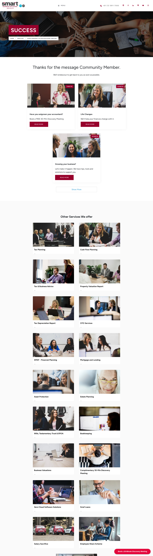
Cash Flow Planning (66, 200)
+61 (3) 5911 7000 (106, 5)
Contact (57, 486)
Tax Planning (19, 200)
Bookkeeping (108, 310)
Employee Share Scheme (113, 383)
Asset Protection (109, 273)
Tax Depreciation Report (68, 236)
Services (20, 38)
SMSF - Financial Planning (25, 273)
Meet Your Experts (62, 462)
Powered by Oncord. (55, 549)
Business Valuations (22, 347)
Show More (76, 139)
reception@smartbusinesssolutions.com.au (29, 464)
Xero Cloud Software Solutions (115, 347)
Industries (58, 470)
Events (57, 482)
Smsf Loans (19, 383)
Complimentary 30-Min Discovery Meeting (42, 38)
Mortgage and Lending (68, 273)
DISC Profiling (64, 420)
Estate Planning (20, 310)
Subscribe (129, 490)
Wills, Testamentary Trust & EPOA (72, 310)
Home (12, 38)
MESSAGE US (11, 486)
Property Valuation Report (25, 236)
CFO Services (108, 236)
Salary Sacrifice (65, 383)
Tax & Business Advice (112, 200)
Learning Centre (61, 474)
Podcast (57, 478)
